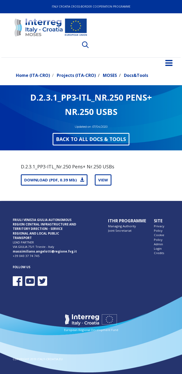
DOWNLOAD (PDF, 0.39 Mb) (54, 179)
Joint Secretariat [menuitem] (119, 230)
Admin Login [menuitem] (158, 246)
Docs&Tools (136, 75)
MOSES (110, 75)
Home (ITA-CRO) (33, 75)
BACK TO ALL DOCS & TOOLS (91, 139)
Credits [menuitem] (159, 253)
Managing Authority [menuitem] (122, 226)
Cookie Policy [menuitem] (159, 237)
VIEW (103, 179)
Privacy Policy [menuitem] (159, 228)
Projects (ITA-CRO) (76, 75)
